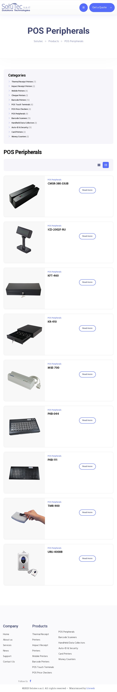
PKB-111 (52, 460)
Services (7, 645)
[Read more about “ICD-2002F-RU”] (87, 236)
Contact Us (9, 662)
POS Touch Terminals (21, 105)
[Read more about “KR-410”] (87, 328)
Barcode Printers (19, 100)
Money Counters (19, 137)
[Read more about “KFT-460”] (87, 282)
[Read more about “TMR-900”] (87, 513)
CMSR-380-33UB (58, 184)
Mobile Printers (18, 91)
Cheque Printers (18, 95)
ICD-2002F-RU (57, 230)
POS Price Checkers (20, 109)
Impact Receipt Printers (22, 86)
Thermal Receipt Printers (22, 82)
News (6, 651)
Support (7, 656)
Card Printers (17, 132)
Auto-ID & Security (20, 127)
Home (6, 634)
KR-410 (52, 322)
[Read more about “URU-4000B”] (87, 559)
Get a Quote (102, 7)
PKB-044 (53, 414)
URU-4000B (55, 552)
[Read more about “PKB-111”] (87, 466)
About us (7, 640)
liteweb (90, 688)
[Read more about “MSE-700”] (87, 374)
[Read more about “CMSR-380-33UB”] (87, 190)
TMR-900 (53, 506)
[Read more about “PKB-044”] (87, 420)
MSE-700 (53, 368)
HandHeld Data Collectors (71, 643)
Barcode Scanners (19, 118)
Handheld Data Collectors (23, 123)
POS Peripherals (54, 179)
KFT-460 (53, 276)
